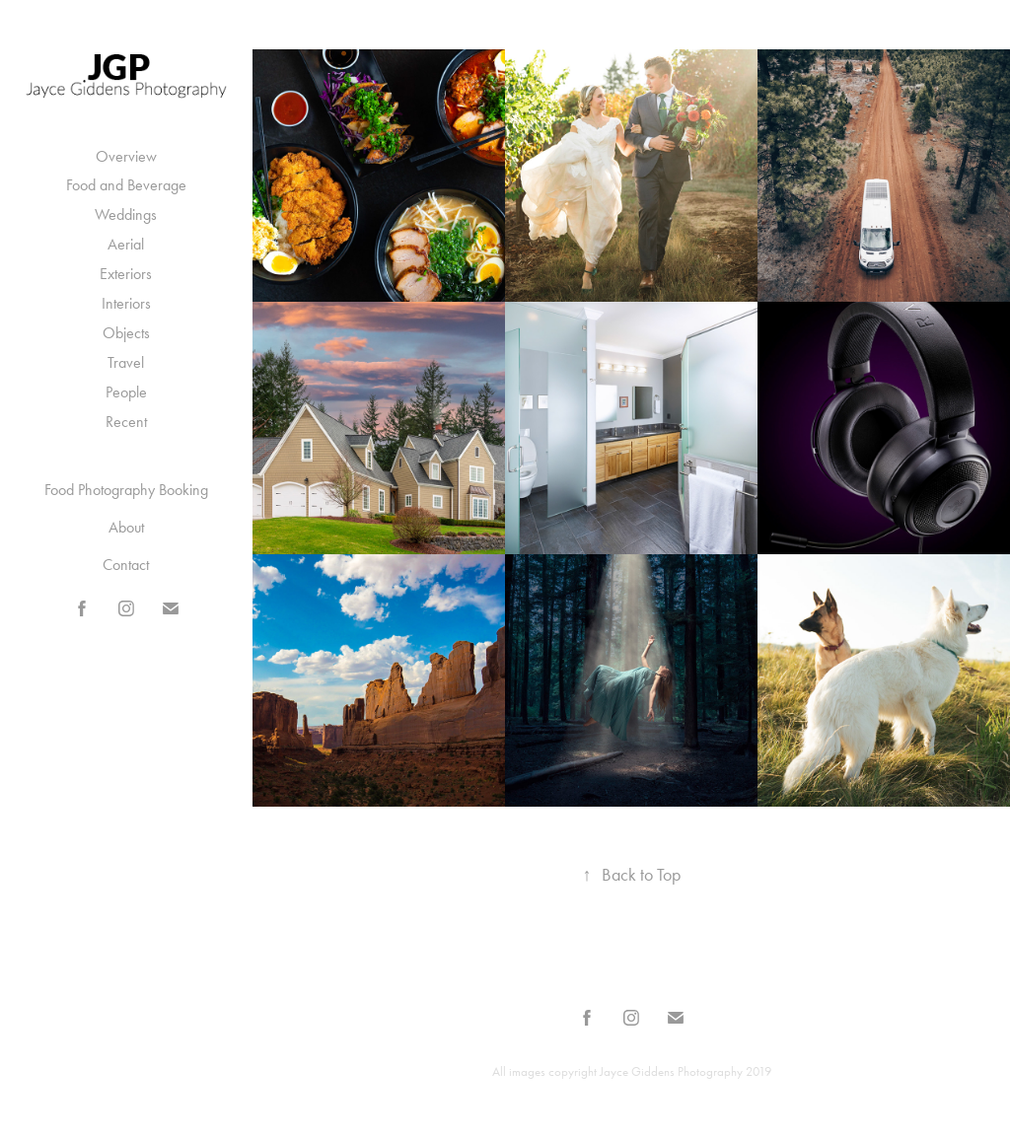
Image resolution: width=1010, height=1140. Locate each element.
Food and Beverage (126, 185)
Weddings (126, 214)
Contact (126, 564)
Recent (126, 421)
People (126, 392)
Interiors (126, 303)
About (126, 527)
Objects (126, 332)
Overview (126, 156)
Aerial (126, 244)
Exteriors (126, 273)
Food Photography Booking (126, 489)
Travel (126, 362)
